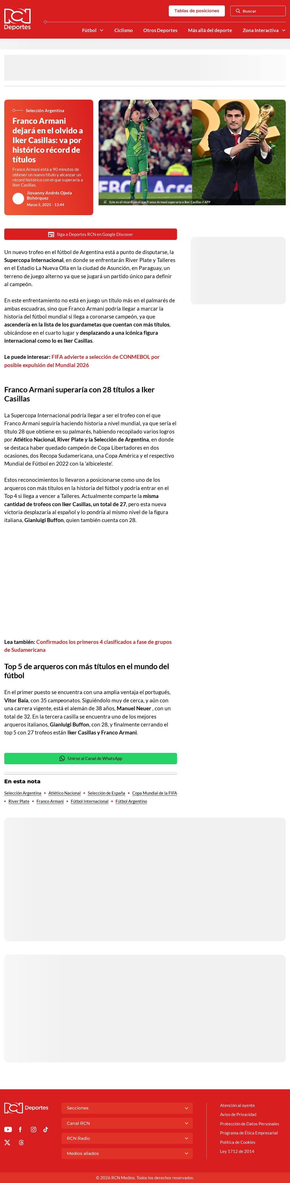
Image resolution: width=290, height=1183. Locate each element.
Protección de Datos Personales (249, 1123)
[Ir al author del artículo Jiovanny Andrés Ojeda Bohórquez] (18, 199)
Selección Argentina (22, 792)
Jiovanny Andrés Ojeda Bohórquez (49, 195)
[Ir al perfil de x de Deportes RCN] (7, 1143)
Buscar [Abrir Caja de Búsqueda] (246, 11)
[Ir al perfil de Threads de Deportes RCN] (21, 1143)
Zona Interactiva (261, 30)
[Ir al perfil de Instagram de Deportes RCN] (33, 1130)
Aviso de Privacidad (238, 1114)
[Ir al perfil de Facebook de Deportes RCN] (20, 1130)
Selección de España (106, 792)
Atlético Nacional (64, 792)
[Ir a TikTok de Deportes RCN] (45, 1130)
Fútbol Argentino (131, 801)
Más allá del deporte (210, 30)
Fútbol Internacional (89, 801)
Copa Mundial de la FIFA (154, 792)
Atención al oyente (237, 1105)
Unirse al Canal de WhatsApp (90, 758)
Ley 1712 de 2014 (237, 1151)
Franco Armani (50, 801)
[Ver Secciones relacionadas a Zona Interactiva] (284, 30)
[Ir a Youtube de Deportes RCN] (8, 1130)
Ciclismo (123, 30)
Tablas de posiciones (196, 10)
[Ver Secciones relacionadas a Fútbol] (101, 30)
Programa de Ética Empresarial (249, 1132)
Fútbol (89, 30)
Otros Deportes (160, 30)
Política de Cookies (237, 1142)
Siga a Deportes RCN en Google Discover (90, 234)
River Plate (18, 801)
